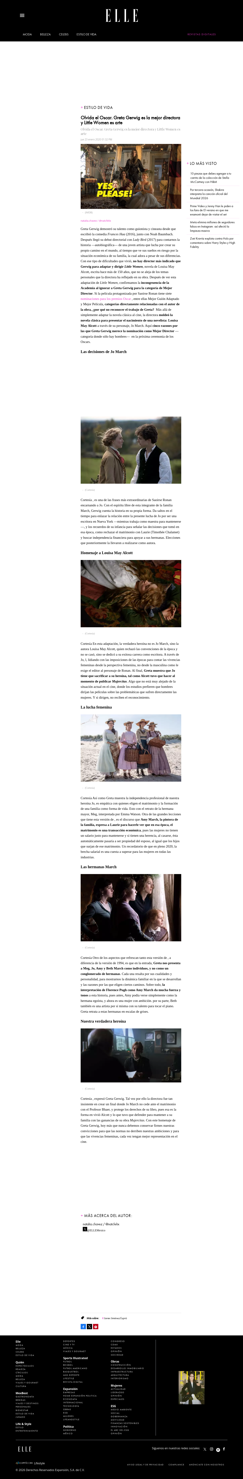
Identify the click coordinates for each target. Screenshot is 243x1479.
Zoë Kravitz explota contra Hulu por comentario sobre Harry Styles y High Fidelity (212, 243)
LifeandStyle (71, 1419)
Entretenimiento (27, 1431)
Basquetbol (71, 1371)
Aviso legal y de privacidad (145, 1464)
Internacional (73, 1402)
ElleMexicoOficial (226, 1448)
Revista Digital (73, 1382)
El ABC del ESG (120, 1430)
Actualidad (118, 1389)
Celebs (63, 34)
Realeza (21, 1369)
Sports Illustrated (75, 1358)
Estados (116, 1348)
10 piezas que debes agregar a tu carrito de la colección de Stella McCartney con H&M (210, 178)
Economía (70, 1399)
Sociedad (117, 1355)
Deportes (69, 1341)
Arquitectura (120, 1375)
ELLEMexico (205, 1449)
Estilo (20, 1427)
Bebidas (21, 1400)
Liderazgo (117, 1392)
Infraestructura (122, 1371)
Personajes (23, 1407)
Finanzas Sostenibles (125, 1423)
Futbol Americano (75, 1368)
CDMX (114, 1344)
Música (68, 1348)
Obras (67, 1409)
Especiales (117, 1399)
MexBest (22, 1393)
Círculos (22, 1372)
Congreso (118, 1341)
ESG (65, 1413)
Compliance (176, 1464)
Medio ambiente (121, 1409)
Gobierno (69, 1430)
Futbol (67, 1361)
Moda (27, 34)
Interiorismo (120, 1378)
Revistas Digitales (202, 34)
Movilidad (118, 1420)
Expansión (70, 1389)
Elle (18, 1342)
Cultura (21, 1386)
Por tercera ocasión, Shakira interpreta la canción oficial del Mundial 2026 (209, 194)
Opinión (116, 1351)
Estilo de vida (86, 34)
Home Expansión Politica (80, 1396)
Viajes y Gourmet (27, 1382)
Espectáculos (25, 1366)
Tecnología (71, 1406)
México (68, 1433)
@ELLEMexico (96, 1229)
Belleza (45, 34)
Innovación (119, 1426)
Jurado (20, 1417)
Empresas (69, 1392)
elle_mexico (214, 1448)
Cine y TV (69, 1344)
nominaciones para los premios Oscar (106, 299)
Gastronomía (25, 1396)
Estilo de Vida (25, 1413)
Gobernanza (119, 1416)
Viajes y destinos (27, 1403)
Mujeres (68, 1416)
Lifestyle (68, 1378)
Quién (20, 1362)
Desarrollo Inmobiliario (127, 1368)
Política (68, 1427)
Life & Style (23, 1424)
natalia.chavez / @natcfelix (101, 1224)
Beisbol (68, 1365)
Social (115, 1413)
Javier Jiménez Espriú (115, 1318)
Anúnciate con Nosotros (206, 1464)
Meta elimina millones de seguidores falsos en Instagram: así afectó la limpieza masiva (212, 226)
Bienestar (22, 1410)
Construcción (121, 1365)
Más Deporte (71, 1375)
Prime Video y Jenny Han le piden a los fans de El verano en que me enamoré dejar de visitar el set (211, 210)
